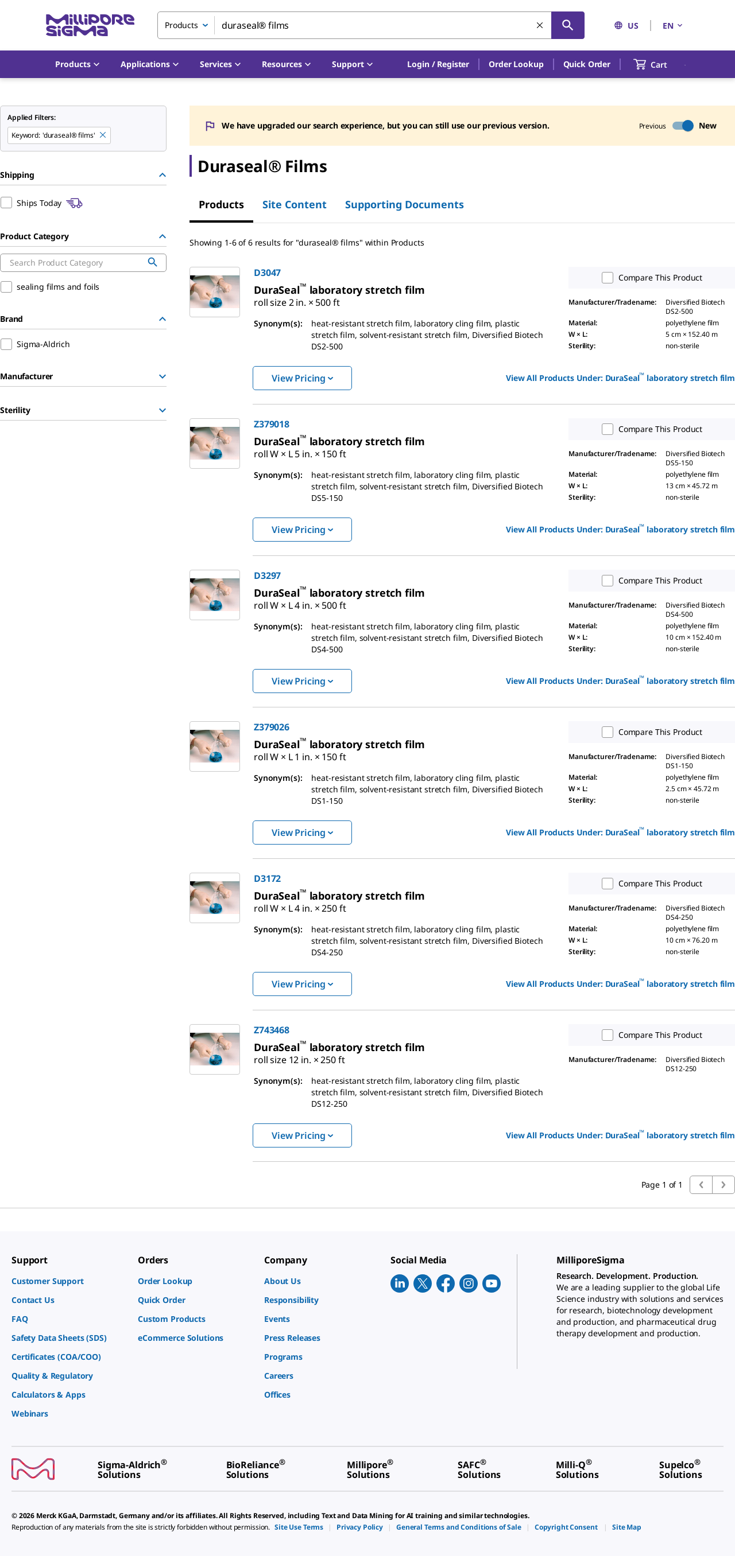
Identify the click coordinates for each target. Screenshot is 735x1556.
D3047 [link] (267, 272)
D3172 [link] (267, 878)
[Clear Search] (540, 25)
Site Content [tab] (294, 204)
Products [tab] (221, 204)
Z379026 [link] (271, 727)
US (626, 25)
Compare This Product (649, 278)
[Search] (568, 25)
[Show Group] (162, 376)
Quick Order (586, 64)
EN (673, 25)
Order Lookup (516, 64)
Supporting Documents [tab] (404, 204)
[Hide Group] (162, 175)
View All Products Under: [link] (620, 377)
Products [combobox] (181, 25)
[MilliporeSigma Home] (90, 25)
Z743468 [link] (271, 1030)
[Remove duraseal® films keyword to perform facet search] (103, 135)
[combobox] (371, 25)
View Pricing (302, 378)
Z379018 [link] (271, 424)
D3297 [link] (267, 575)
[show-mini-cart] (660, 64)
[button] (438, 64)
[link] (297, 298)
